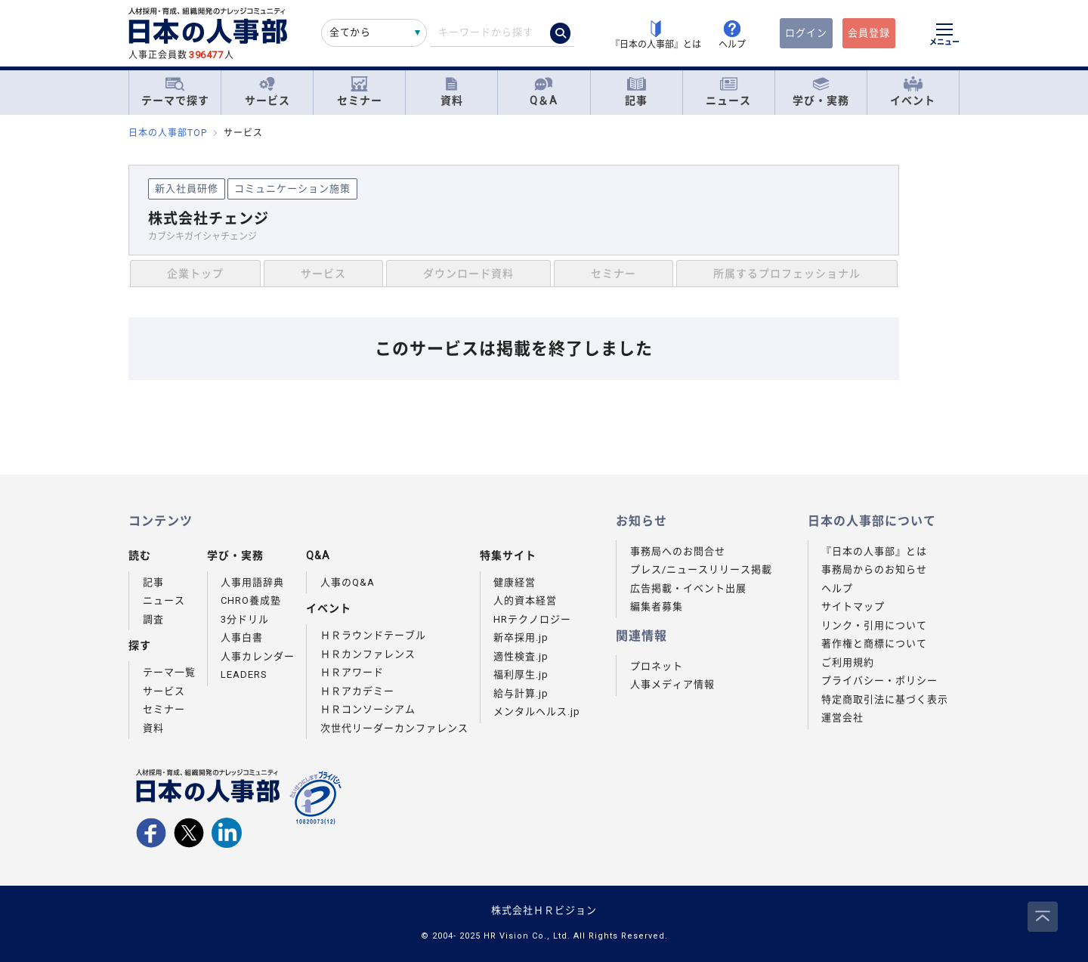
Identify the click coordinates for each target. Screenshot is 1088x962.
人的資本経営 (525, 600)
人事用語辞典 (252, 582)
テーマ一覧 (169, 672)
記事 (636, 91)
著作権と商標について (874, 643)
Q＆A (544, 91)
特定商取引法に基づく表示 (884, 699)
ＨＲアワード (352, 672)
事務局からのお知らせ (874, 569)
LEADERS (244, 674)
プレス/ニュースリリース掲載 (701, 569)
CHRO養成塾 (251, 600)
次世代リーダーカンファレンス (394, 728)
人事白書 (242, 637)
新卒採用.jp (521, 637)
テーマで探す (175, 91)
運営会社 (842, 717)
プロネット (656, 666)
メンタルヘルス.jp (536, 711)
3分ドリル (245, 619)
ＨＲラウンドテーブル (373, 635)
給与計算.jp (521, 693)
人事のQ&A (347, 582)
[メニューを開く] (944, 36)
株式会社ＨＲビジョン (544, 910)
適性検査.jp (521, 656)
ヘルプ (837, 588)
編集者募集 (656, 606)
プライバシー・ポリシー (879, 680)
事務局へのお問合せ (677, 551)
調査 (153, 619)
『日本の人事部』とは (874, 551)
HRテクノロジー (532, 619)
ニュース (728, 91)
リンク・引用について (874, 625)
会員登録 (869, 33)
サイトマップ (853, 606)
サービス (267, 91)
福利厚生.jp (521, 674)
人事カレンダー (258, 656)
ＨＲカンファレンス (368, 654)
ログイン (806, 33)
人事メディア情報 (672, 684)
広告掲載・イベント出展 (688, 588)
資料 (451, 91)
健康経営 (514, 582)
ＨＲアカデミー (357, 691)
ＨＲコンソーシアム (368, 709)
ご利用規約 (847, 662)
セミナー (359, 91)
